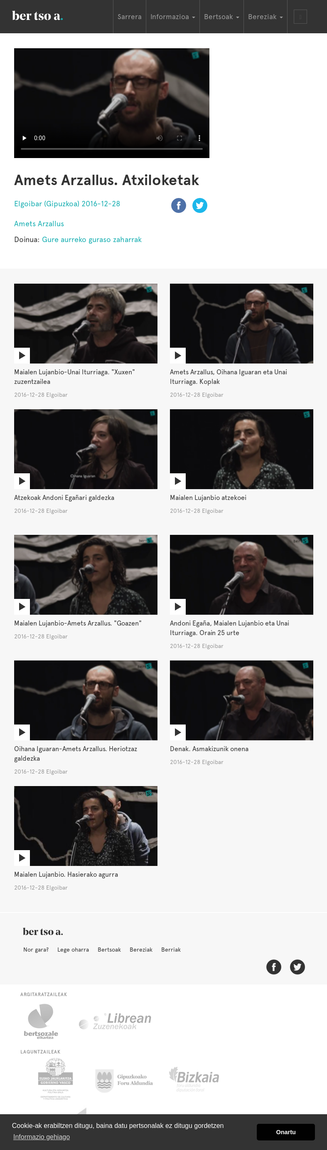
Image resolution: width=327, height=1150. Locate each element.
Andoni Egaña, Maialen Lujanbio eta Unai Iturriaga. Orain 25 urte (229, 628)
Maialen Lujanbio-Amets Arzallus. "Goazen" (78, 623)
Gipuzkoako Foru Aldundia (129, 1079)
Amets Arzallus (39, 223)
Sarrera (130, 16)
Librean (115, 1021)
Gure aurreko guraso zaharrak (92, 239)
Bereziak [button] (265, 16)
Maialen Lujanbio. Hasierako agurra (66, 874)
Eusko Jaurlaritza (54, 1079)
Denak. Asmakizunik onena (209, 749)
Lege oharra (73, 949)
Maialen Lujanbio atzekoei (208, 498)
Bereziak (141, 949)
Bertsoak (109, 949)
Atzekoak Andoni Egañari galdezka (64, 498)
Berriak (171, 949)
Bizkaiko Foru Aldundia (203, 1079)
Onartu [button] (286, 1132)
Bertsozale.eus (46, 1021)
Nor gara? (36, 949)
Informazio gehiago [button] (41, 1136)
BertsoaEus (49, 14)
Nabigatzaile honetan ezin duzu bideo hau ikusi (111, 103)
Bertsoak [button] (221, 16)
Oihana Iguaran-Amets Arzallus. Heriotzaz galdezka (75, 753)
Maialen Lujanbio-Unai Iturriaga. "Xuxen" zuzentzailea (74, 377)
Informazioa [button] (172, 16)
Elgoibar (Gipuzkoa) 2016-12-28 (67, 203)
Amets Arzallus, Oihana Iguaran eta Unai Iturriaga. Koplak (228, 377)
